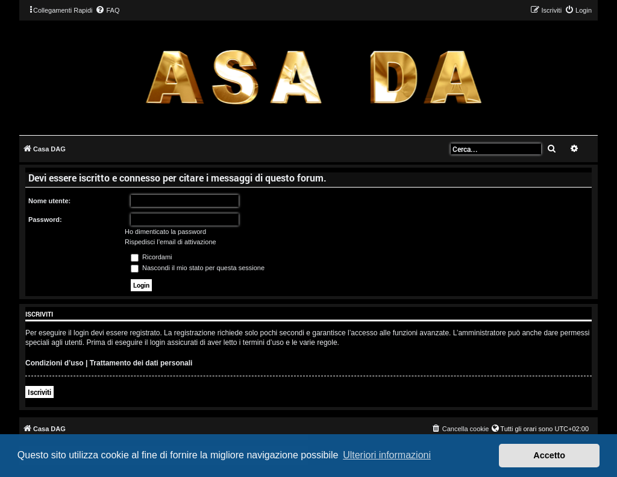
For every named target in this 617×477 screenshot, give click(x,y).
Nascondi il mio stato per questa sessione (198, 267)
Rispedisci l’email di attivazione (170, 241)
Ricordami (151, 257)
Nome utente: (49, 200)
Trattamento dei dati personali (141, 363)
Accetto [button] (549, 455)
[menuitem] (107, 10)
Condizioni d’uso (54, 363)
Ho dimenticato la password (165, 231)
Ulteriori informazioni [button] (387, 455)
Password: (45, 219)
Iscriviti (39, 392)
